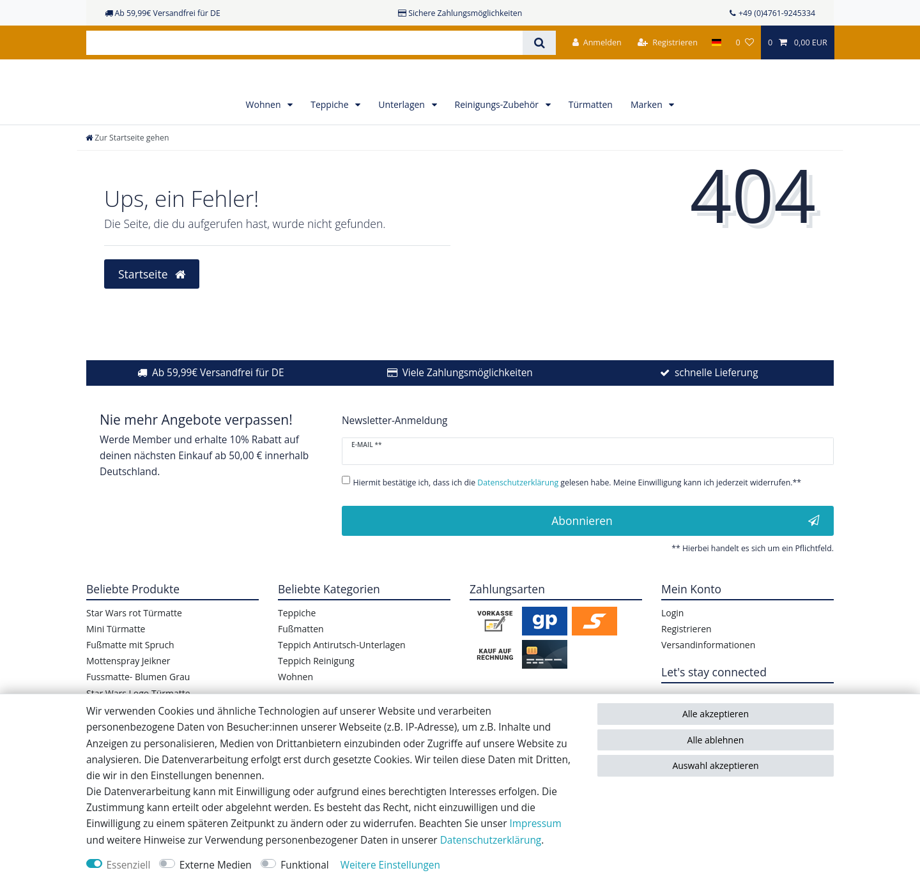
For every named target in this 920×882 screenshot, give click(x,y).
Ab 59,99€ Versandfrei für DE (218, 401)
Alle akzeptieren (715, 714)
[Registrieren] (668, 42)
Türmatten (591, 133)
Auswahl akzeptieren (715, 765)
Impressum (535, 823)
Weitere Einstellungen (390, 865)
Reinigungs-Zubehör (498, 133)
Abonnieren (685, 549)
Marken (648, 133)
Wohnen (265, 133)
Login (672, 641)
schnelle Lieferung (716, 401)
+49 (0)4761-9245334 (777, 13)
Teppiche (330, 133)
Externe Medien (216, 865)
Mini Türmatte (115, 657)
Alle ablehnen (715, 740)
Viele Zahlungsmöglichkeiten (467, 401)
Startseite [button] (151, 302)
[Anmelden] (597, 42)
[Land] (716, 42)
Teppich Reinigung (316, 689)
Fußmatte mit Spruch (130, 673)
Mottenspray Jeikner (128, 689)
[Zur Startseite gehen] (127, 166)
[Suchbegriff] (304, 43)
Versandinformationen (708, 673)
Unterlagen (402, 133)
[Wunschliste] (744, 42)
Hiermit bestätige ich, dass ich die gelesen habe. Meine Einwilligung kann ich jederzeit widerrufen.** (577, 510)
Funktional (304, 865)
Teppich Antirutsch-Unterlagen (342, 673)
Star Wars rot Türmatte (134, 641)
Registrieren (686, 657)
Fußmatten (301, 657)
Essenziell (129, 865)
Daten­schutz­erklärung (491, 840)
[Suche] (539, 43)
